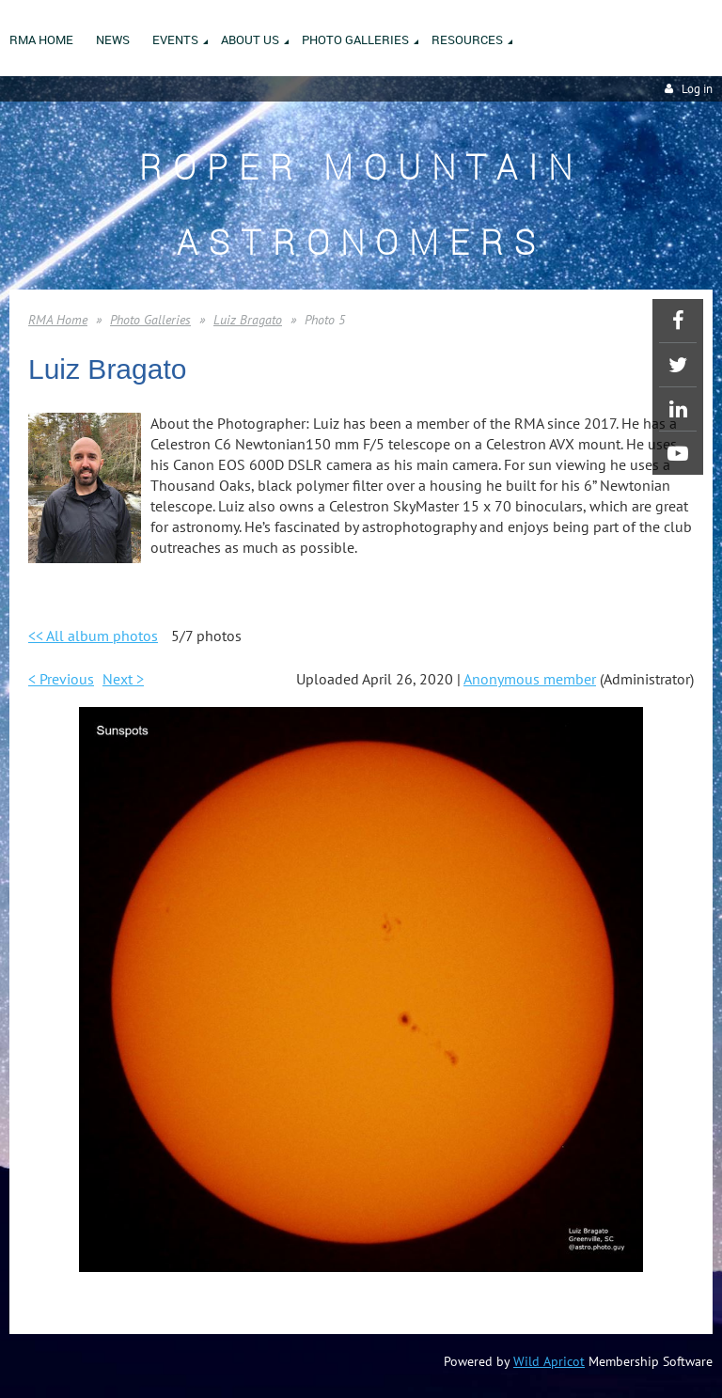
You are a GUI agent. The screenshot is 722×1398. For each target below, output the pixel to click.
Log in (697, 89)
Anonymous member (529, 678)
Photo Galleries (150, 319)
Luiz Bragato (247, 319)
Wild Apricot (549, 1361)
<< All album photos (93, 635)
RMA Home (57, 319)
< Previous (61, 678)
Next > (123, 678)
